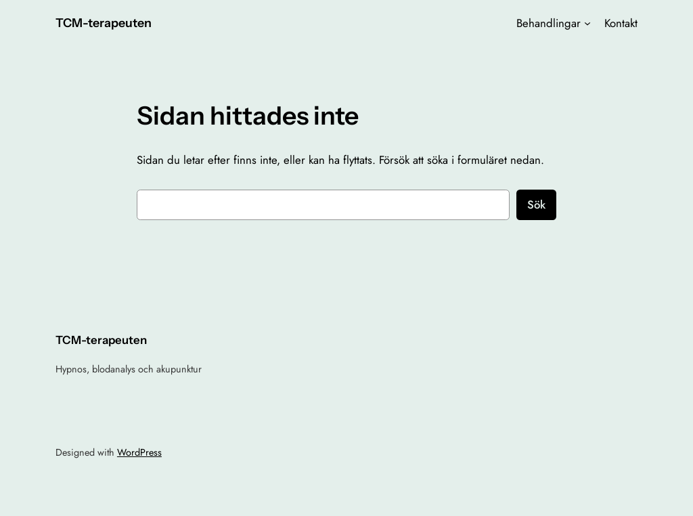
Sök (536, 204)
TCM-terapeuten (103, 23)
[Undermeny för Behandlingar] (587, 23)
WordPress (139, 452)
